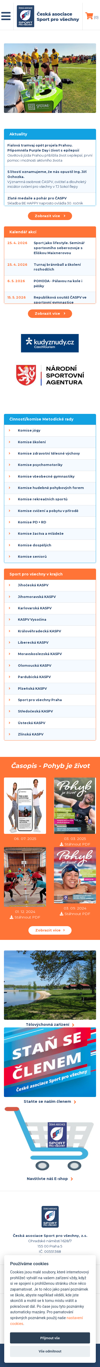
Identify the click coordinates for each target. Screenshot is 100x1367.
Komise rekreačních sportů (42, 499)
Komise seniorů (32, 557)
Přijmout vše (50, 1338)
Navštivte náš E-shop (47, 1179)
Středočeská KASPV (35, 711)
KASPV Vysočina (32, 619)
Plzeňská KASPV (32, 689)
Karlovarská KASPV (35, 608)
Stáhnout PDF (77, 844)
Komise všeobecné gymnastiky (46, 476)
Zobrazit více (50, 216)
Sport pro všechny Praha (40, 700)
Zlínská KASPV (30, 734)
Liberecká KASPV (33, 642)
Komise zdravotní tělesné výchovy (49, 453)
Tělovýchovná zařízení (47, 1024)
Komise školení (32, 442)
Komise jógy (29, 430)
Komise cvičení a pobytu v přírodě (48, 511)
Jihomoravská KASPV (37, 597)
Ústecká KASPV (31, 723)
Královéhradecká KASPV (39, 631)
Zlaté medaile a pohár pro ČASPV (37, 198)
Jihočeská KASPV (33, 585)
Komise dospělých (34, 545)
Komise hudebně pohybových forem (51, 488)
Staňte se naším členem (47, 1101)
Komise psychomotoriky (40, 465)
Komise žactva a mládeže (41, 534)
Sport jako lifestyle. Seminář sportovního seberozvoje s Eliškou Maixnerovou (59, 248)
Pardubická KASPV (34, 677)
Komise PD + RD (32, 522)
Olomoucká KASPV (34, 666)
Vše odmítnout (50, 1351)
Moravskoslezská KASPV (40, 654)
